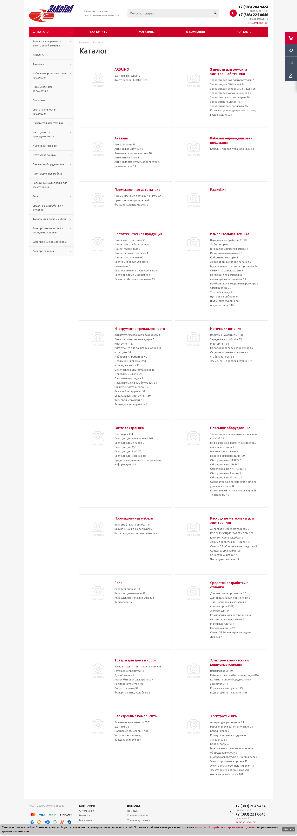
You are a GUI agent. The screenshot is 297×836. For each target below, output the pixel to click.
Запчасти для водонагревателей (232, 79)
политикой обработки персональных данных (226, 827)
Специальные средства (241, 546)
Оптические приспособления (134, 369)
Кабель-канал (220, 730)
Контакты (244, 31)
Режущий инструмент (129, 391)
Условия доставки (138, 820)
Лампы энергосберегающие (133, 244)
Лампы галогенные (127, 248)
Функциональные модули (131, 204)
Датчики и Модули (128, 75)
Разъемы (240, 692)
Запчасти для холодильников (230, 93)
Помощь (134, 805)
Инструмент (123, 343)
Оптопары (123, 434)
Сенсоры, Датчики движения (134, 279)
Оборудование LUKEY (224, 464)
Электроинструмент (129, 399)
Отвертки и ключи (127, 373)
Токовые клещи (222, 292)
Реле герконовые (127, 588)
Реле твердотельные (129, 593)
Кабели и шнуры (223, 675)
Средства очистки (223, 554)
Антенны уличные (126, 157)
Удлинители (249, 756)
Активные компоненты (132, 722)
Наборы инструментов (130, 356)
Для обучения (124, 675)
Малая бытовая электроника (133, 679)
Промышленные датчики (132, 195)
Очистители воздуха (128, 378)
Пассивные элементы (131, 730)
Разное (157, 195)
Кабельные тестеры (224, 257)
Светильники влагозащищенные (135, 270)
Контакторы (219, 743)
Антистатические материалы (230, 528)
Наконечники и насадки (227, 455)
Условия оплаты (137, 815)
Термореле (123, 602)
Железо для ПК (220, 610)
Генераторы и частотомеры (229, 248)
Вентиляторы (221, 670)
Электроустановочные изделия (232, 765)
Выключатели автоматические (231, 726)
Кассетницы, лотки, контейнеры (136, 533)
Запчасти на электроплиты (229, 106)
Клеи (215, 537)
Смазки (216, 546)
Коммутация (248, 675)
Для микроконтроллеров (228, 593)
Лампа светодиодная (129, 240)
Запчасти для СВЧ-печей (227, 84)
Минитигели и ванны (224, 451)
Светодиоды (125, 447)
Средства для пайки (225, 550)
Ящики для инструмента (130, 404)
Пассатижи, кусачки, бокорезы (135, 382)
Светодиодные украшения (132, 274)
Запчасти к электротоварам (230, 97)
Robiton (216, 334)
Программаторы (222, 628)
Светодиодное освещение (133, 438)
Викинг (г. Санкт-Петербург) (133, 528)
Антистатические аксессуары (134, 339)
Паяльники (218, 490)
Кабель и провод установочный (232, 148)
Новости (84, 815)
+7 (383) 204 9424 (253, 7)
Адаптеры (233, 334)
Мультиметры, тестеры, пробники (233, 266)
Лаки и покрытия (222, 541)
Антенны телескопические (133, 153)
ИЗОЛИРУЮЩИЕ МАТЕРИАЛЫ (231, 533)
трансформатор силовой (131, 200)
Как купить (98, 31)
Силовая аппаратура (224, 756)
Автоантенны (125, 144)
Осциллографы (232, 270)
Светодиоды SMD (127, 451)
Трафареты (219, 494)
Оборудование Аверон (225, 473)
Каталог (43, 31)
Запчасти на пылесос (225, 101)
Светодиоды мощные (130, 455)
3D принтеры (123, 666)
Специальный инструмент (132, 395)
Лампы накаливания (128, 257)
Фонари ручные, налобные (132, 692)
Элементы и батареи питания (231, 360)
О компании (195, 31)
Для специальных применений (230, 597)
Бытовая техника (148, 666)
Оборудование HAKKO (225, 460)
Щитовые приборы (224, 296)
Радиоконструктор (128, 683)
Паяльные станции (242, 490)
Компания (87, 805)
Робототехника (126, 688)
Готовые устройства (129, 670)
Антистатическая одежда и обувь (137, 334)
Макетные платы (223, 623)
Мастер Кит (219, 343)
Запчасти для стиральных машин (233, 88)
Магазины (146, 31)
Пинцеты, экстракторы (131, 386)
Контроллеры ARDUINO (131, 79)
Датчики (121, 726)
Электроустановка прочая (228, 761)
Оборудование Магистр (226, 477)
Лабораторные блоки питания (230, 261)
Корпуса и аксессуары (226, 688)
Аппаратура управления (227, 722)
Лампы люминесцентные (131, 253)
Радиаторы (219, 692)
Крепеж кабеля (232, 537)
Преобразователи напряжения (231, 347)
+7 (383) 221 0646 (253, 15)
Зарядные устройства (226, 339)
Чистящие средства (224, 559)
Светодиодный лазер (129, 442)
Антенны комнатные (128, 148)
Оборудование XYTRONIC (228, 468)
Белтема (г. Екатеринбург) (132, 524)
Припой (244, 541)
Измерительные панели (226, 253)
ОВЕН (214, 270)
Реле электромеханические (134, 597)
